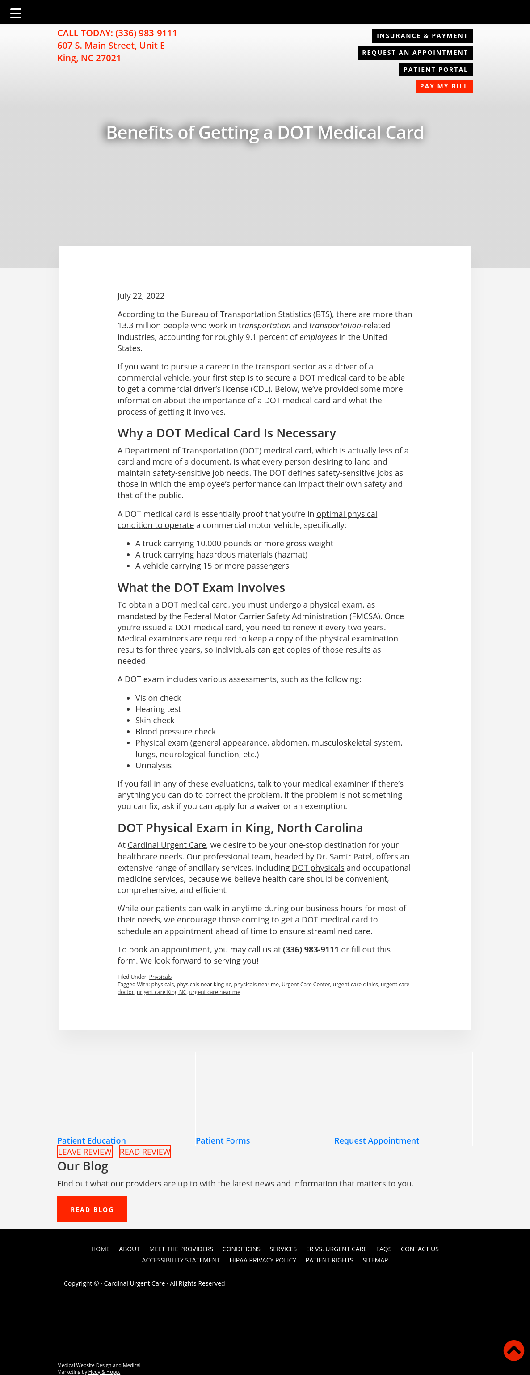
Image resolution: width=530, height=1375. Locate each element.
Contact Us (420, 1249)
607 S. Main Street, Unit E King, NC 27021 (111, 51)
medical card (287, 450)
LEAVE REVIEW (85, 1151)
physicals (162, 984)
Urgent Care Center (306, 984)
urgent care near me (214, 992)
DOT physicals (318, 867)
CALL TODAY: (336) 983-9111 (117, 33)
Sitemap (375, 1260)
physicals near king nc (204, 984)
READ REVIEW (145, 1151)
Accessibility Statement (181, 1260)
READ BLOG (92, 1209)
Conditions (242, 1249)
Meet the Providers (181, 1249)
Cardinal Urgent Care (166, 844)
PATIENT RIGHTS (329, 1260)
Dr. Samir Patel (344, 856)
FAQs (384, 1249)
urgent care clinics (355, 984)
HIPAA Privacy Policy (262, 1260)
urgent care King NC (161, 992)
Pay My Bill (444, 86)
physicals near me (256, 984)
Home (100, 1249)
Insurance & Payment (422, 35)
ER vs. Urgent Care (336, 1249)
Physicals (160, 977)
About (129, 1249)
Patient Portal (436, 69)
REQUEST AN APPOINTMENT (415, 52)
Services (283, 1249)
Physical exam (161, 742)
